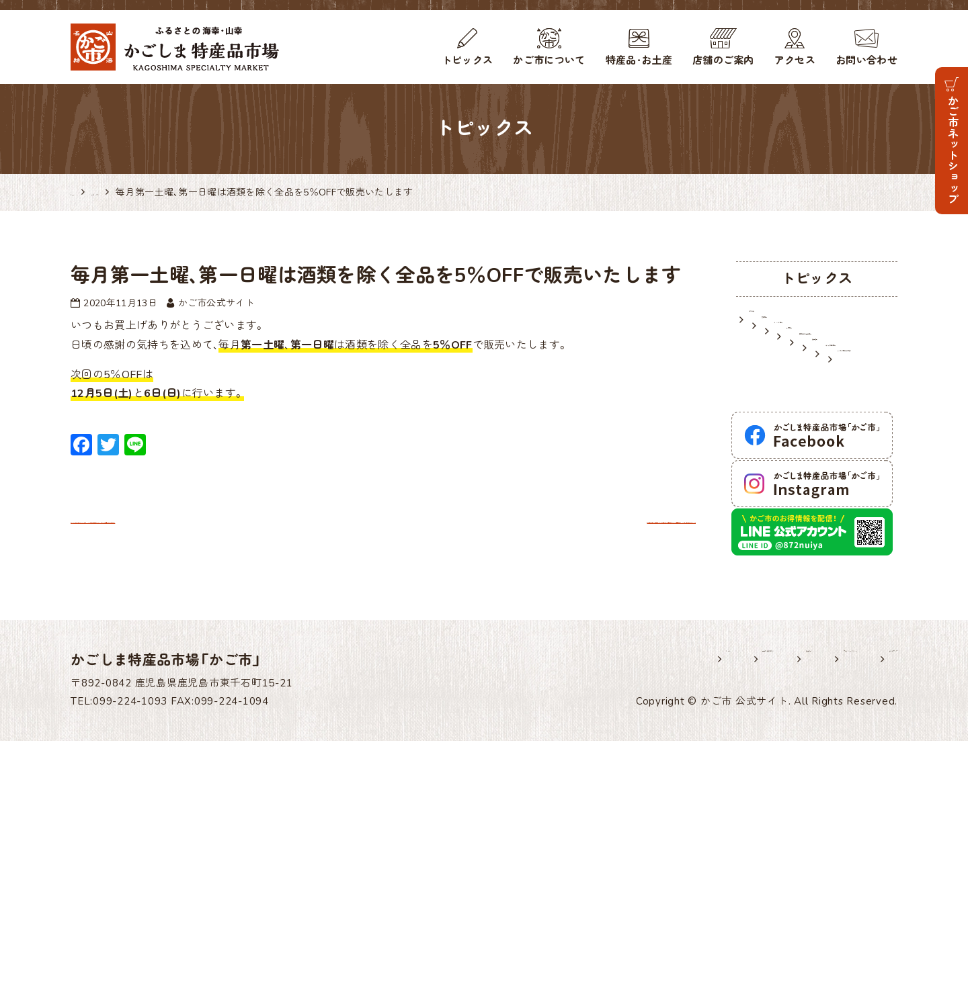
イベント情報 (782, 365)
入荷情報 (771, 388)
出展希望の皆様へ (554, 904)
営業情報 (771, 342)
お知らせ (771, 319)
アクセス (794, 60)
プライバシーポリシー (751, 904)
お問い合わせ (866, 60)
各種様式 (647, 904)
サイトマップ (866, 904)
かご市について (549, 60)
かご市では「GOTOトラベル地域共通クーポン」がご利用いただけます (258, 519)
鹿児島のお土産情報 (798, 410)
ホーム (465, 904)
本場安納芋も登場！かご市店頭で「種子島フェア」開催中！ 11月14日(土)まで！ (492, 580)
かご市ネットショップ (951, 149)
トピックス (467, 60)
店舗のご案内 (723, 60)
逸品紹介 (771, 433)
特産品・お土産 (639, 60)
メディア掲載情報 (793, 456)
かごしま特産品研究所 (803, 479)
